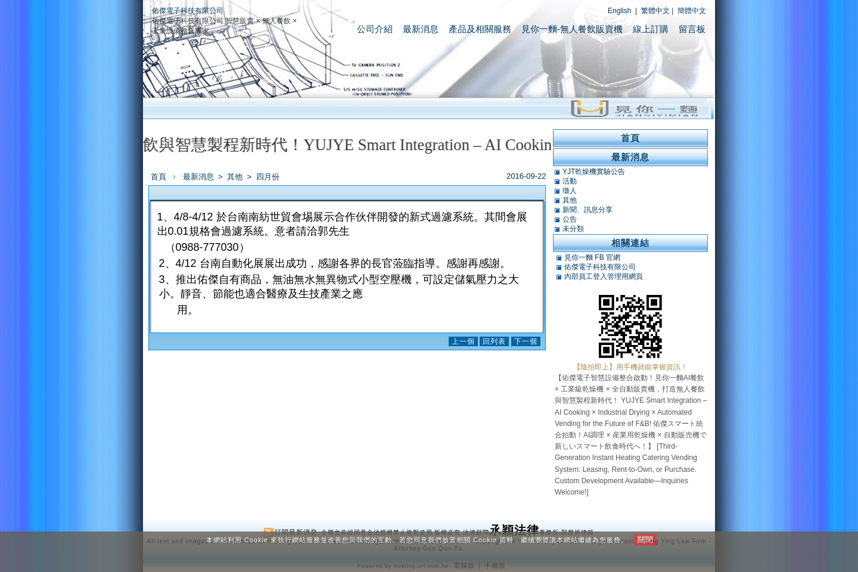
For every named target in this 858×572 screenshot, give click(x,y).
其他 (235, 176)
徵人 (569, 190)
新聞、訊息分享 (587, 210)
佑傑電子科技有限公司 (187, 11)
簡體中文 (691, 11)
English (619, 11)
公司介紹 (375, 29)
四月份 (267, 176)
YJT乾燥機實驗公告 (593, 171)
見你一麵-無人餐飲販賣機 (572, 29)
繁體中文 (655, 11)
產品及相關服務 (480, 29)
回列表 (494, 341)
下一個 (525, 341)
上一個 (463, 341)
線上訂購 (651, 29)
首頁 (158, 176)
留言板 (692, 29)
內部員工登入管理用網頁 (603, 276)
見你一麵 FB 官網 (592, 257)
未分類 (573, 229)
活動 (569, 181)
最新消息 (421, 29)
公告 (569, 219)
